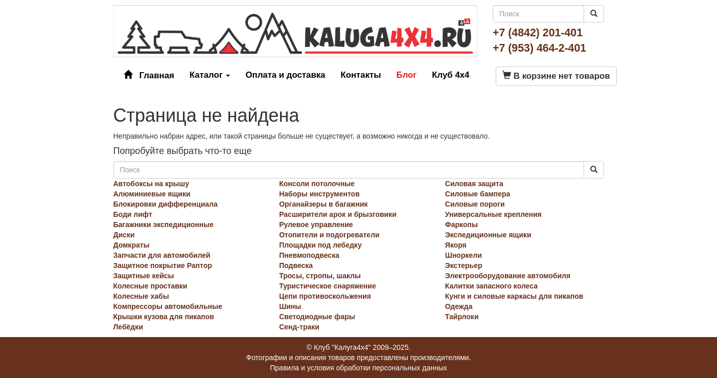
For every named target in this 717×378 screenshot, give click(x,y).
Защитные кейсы (143, 276)
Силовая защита (474, 184)
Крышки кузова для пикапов (163, 317)
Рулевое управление (316, 224)
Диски (124, 235)
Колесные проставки (150, 286)
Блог (407, 75)
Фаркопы (461, 224)
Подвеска (296, 265)
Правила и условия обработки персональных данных (358, 368)
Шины (290, 306)
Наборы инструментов (319, 194)
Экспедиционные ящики (488, 235)
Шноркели (463, 255)
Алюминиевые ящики (152, 194)
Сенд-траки (299, 327)
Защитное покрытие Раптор (162, 265)
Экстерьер (463, 265)
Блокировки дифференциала (165, 204)
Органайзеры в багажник (323, 204)
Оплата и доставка (285, 75)
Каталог (210, 75)
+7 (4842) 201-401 (538, 33)
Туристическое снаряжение (327, 286)
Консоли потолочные (317, 184)
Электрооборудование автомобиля (507, 276)
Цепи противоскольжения (325, 296)
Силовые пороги (475, 204)
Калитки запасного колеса (491, 286)
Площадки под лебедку (320, 245)
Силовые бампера (478, 194)
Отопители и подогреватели (329, 235)
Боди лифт (132, 214)
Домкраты (131, 245)
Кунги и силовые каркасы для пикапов (514, 296)
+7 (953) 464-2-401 (539, 48)
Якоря (456, 245)
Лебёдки (128, 327)
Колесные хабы (141, 296)
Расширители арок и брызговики (338, 214)
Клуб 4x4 (450, 75)
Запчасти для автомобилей (162, 255)
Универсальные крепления (493, 214)
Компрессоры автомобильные (167, 306)
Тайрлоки (462, 317)
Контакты (360, 75)
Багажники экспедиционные (163, 224)
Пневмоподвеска (309, 255)
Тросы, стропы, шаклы (320, 276)
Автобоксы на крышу (151, 184)
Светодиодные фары (317, 317)
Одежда (459, 306)
